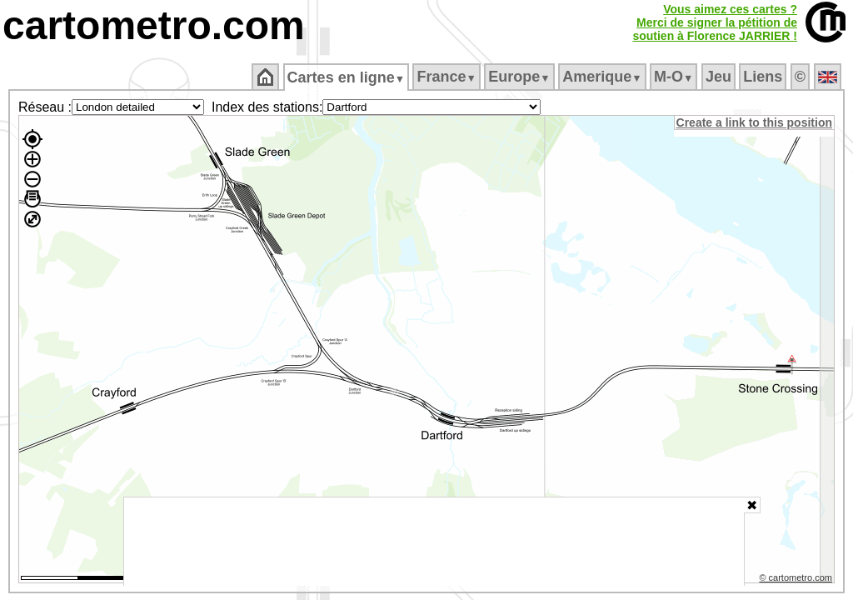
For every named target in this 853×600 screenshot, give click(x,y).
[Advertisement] (434, 541)
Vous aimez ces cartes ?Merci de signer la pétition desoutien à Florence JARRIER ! (714, 22)
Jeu (719, 76)
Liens (764, 76)
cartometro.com (153, 25)
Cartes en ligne (347, 77)
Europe (520, 76)
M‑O (675, 76)
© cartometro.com (797, 580)
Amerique (603, 76)
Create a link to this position (755, 122)
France (447, 76)
